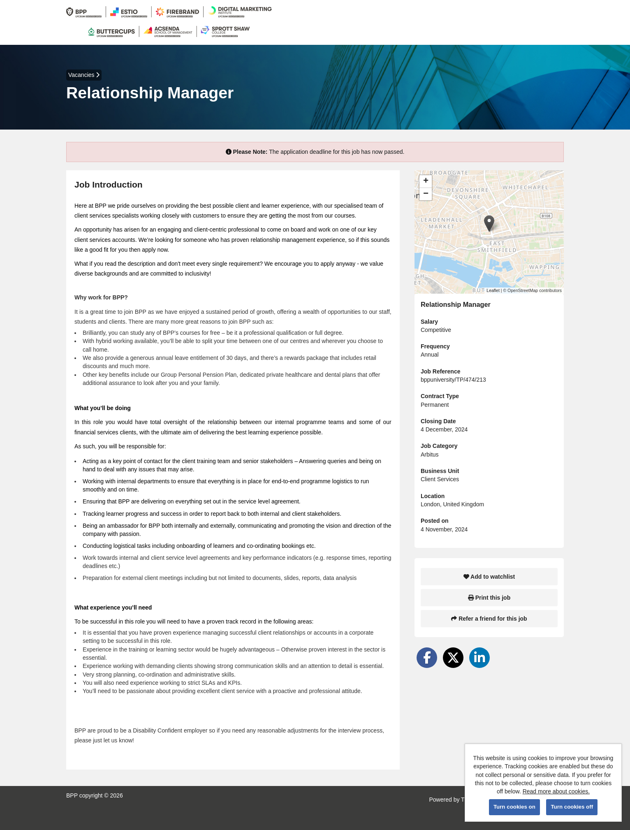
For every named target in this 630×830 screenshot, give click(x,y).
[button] (489, 223)
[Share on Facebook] (427, 657)
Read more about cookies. (556, 791)
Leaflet (493, 290)
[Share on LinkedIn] (479, 657)
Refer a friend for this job (489, 618)
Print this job (489, 597)
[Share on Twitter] (453, 657)
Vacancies (84, 75)
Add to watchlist (489, 576)
